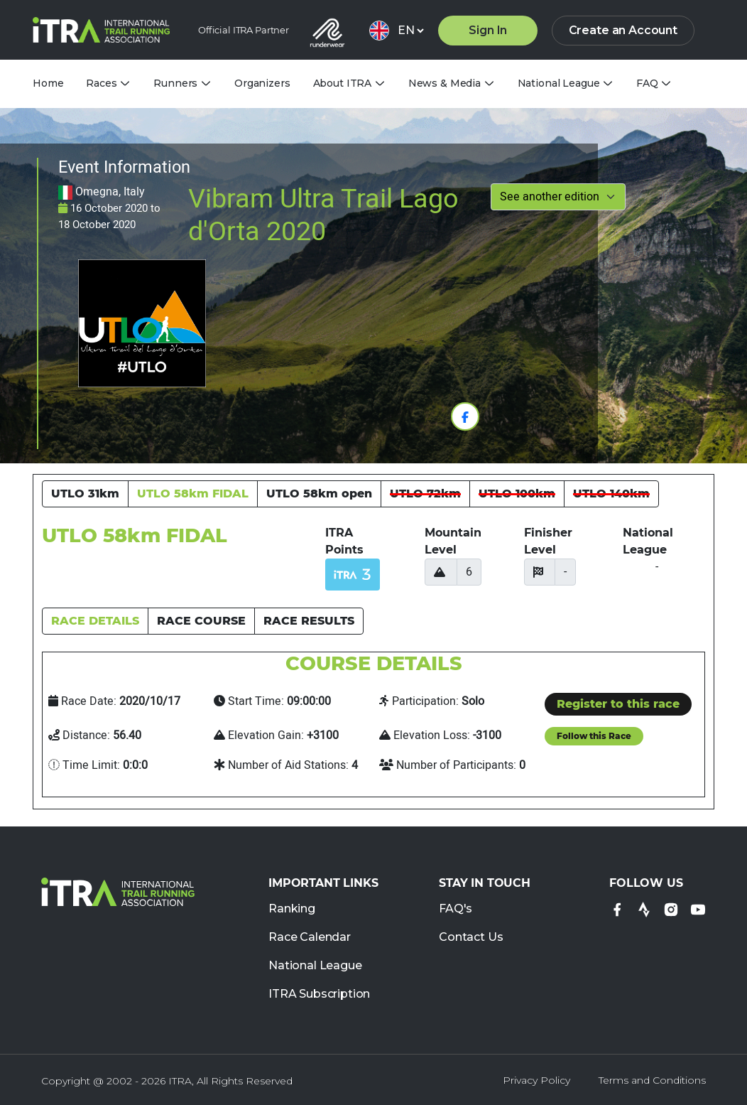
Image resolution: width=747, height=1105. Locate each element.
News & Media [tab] (444, 83)
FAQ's (455, 909)
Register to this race (618, 704)
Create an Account (623, 30)
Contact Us (471, 938)
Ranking (291, 909)
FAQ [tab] (647, 83)
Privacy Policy (536, 1080)
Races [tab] (101, 83)
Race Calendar (309, 938)
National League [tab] (559, 83)
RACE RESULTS (308, 620)
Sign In (488, 30)
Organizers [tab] (262, 83)
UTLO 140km (611, 493)
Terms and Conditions (652, 1080)
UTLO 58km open (319, 493)
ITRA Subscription (319, 994)
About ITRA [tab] (342, 83)
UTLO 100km (517, 493)
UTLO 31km (85, 493)
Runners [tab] (175, 83)
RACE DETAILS (95, 620)
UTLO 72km (425, 493)
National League (315, 966)
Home (48, 83)
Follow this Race (594, 736)
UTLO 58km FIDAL (193, 493)
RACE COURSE (201, 620)
